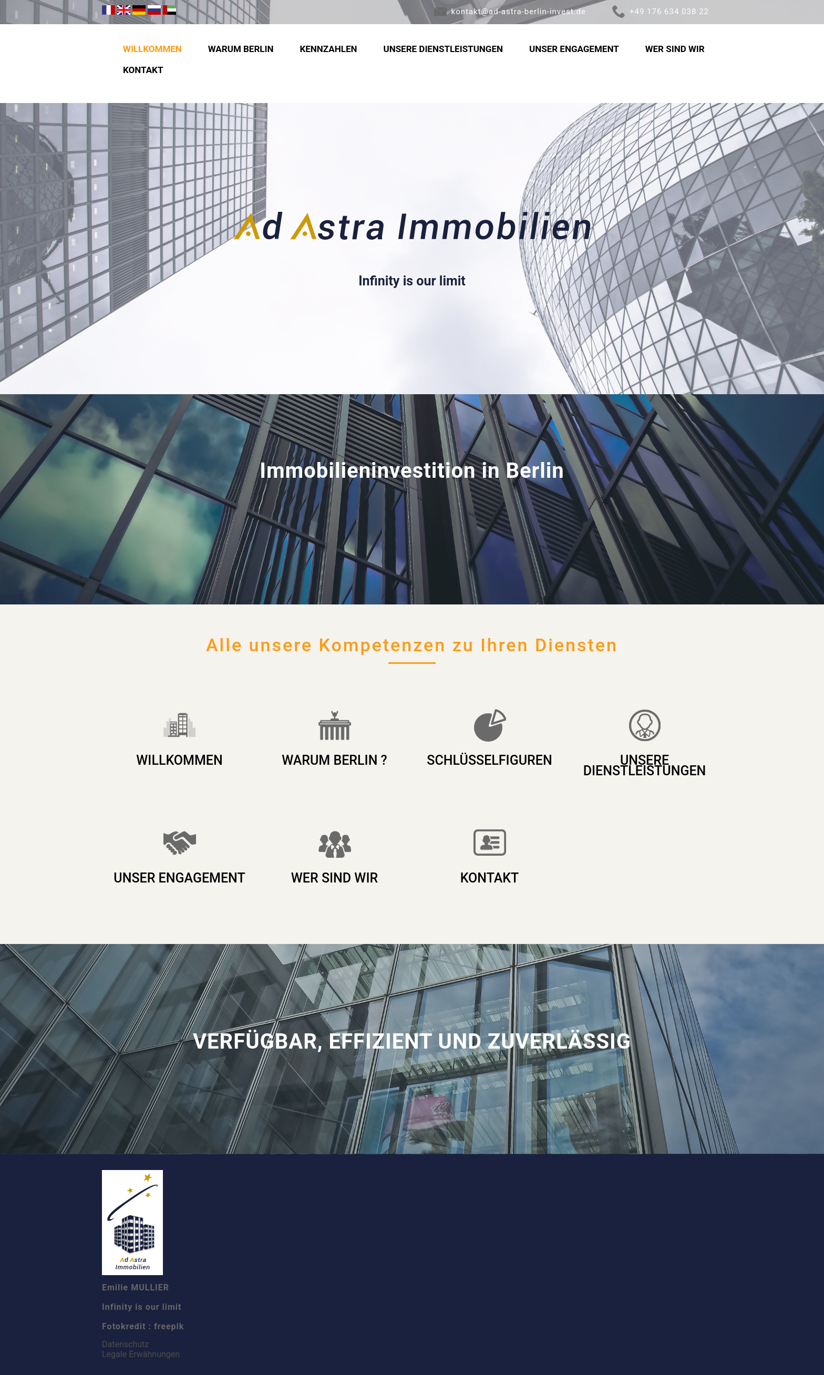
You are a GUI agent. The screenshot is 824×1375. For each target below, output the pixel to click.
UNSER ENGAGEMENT (574, 49)
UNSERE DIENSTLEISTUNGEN (443, 49)
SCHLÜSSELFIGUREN (489, 760)
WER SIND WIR (675, 49)
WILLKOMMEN (152, 49)
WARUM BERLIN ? (334, 760)
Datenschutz (125, 1344)
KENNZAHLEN (328, 49)
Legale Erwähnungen (141, 1354)
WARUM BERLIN (241, 49)
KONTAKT (143, 70)
